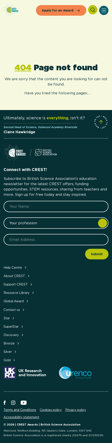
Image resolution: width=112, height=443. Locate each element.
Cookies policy (51, 410)
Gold (10, 360)
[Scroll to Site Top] (101, 122)
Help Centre (15, 267)
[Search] (92, 9)
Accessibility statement (21, 417)
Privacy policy (75, 410)
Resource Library (19, 293)
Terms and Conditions (20, 410)
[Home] (11, 10)
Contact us (14, 310)
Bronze (12, 343)
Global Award (16, 301)
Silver (10, 352)
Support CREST (18, 284)
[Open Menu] (103, 10)
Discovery (14, 335)
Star (9, 318)
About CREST (17, 276)
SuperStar (14, 326)
